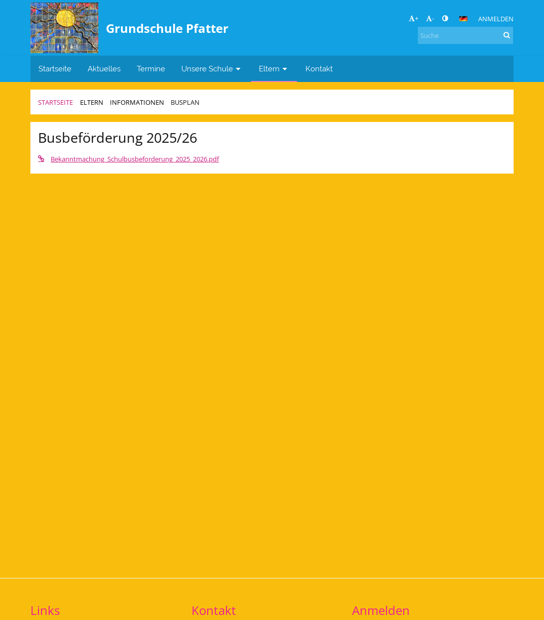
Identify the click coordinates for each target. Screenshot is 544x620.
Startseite (55, 102)
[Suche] (465, 35)
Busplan (185, 102)
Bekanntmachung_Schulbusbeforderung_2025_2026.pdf (128, 158)
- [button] (430, 18)
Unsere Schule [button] (212, 68)
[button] (463, 19)
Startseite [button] (54, 68)
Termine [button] (151, 68)
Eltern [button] (274, 68)
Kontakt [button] (319, 68)
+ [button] (413, 18)
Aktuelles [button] (104, 68)
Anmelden (496, 18)
